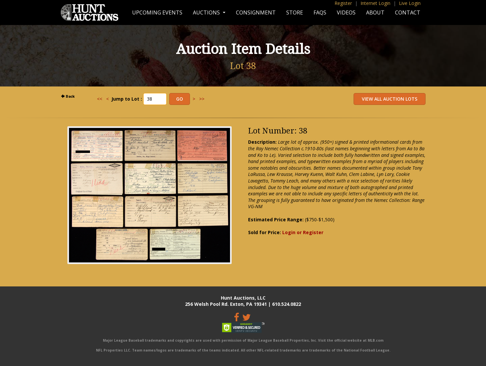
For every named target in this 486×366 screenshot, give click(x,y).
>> (201, 99)
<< (99, 99)
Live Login (410, 3)
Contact (407, 12)
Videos (346, 12)
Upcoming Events (157, 12)
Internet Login (375, 3)
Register (343, 3)
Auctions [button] (207, 12)
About (375, 12)
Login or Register (302, 232)
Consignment (256, 12)
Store (294, 12)
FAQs (319, 12)
